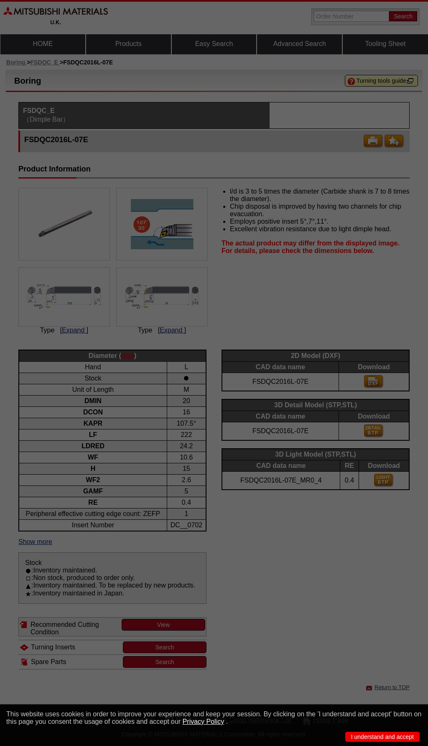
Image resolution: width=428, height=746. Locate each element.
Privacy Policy (203, 721)
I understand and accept (382, 736)
